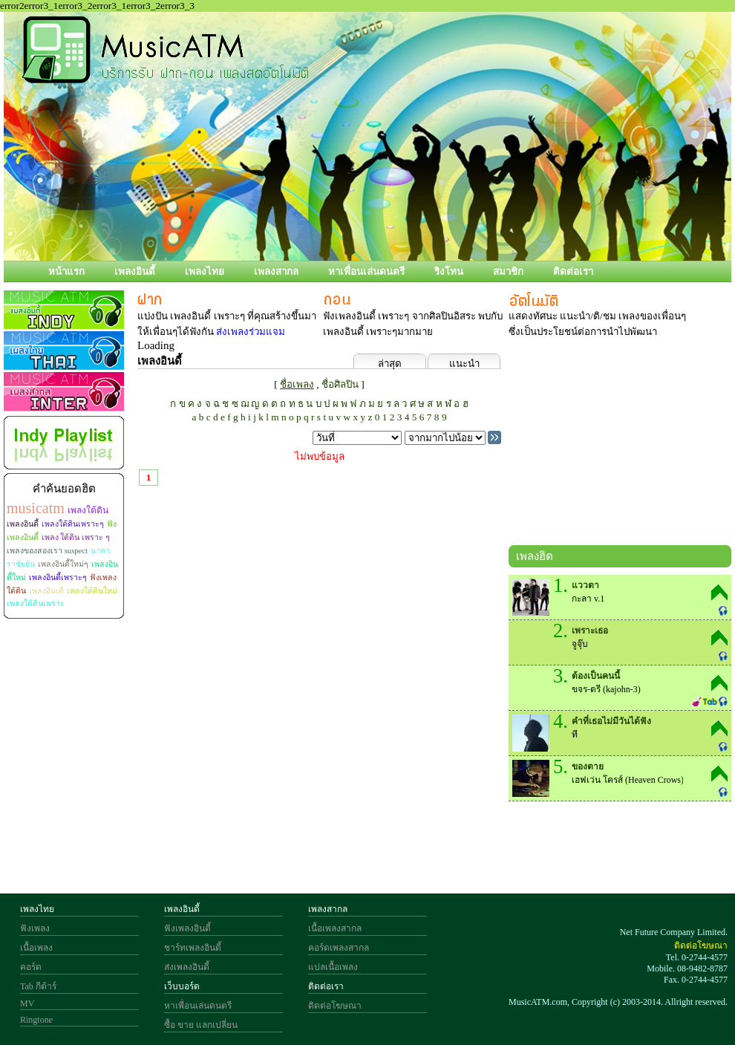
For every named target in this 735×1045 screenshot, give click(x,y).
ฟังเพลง (35, 928)
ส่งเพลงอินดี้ (186, 967)
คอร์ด (31, 967)
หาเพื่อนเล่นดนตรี (366, 271)
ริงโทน (448, 271)
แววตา (585, 585)
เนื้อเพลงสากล (335, 928)
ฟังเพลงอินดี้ (187, 928)
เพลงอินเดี (46, 591)
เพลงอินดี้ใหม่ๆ (63, 564)
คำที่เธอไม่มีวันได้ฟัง (611, 721)
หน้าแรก (66, 271)
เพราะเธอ (590, 630)
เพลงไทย (204, 271)
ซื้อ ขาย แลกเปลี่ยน (201, 1025)
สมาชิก (508, 271)
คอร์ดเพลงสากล (338, 948)
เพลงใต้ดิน (88, 510)
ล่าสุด (390, 363)
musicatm (36, 508)
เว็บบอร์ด (182, 986)
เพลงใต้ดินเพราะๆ (73, 524)
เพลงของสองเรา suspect (47, 551)
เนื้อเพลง (36, 948)
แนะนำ (464, 363)
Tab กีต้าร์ (38, 986)
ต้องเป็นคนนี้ (596, 676)
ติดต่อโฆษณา (335, 1005)
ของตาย (588, 766)
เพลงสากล (276, 271)
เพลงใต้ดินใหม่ (92, 591)
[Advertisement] (620, 445)
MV (27, 1003)
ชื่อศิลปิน (340, 384)
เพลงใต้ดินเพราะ (36, 603)
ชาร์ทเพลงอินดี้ (192, 948)
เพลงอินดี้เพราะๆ (58, 577)
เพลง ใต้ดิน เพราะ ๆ (76, 537)
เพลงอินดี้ (134, 271)
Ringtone (36, 1020)
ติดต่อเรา (573, 271)
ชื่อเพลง (297, 384)
